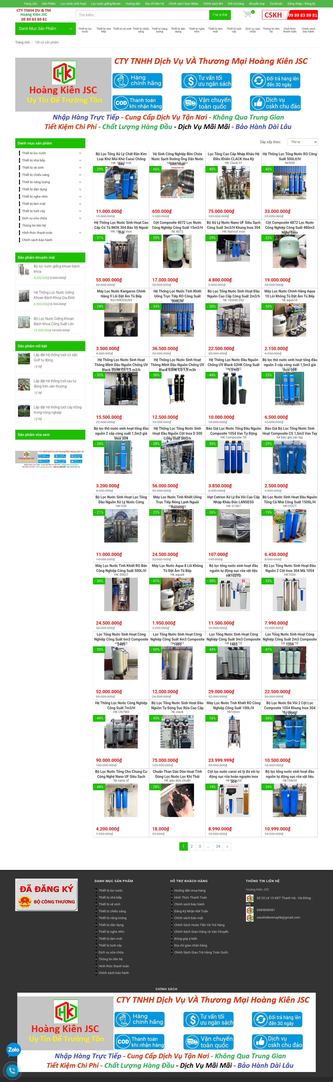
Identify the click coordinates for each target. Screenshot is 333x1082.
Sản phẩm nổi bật (32, 346)
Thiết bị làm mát (34, 204)
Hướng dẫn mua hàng (190, 890)
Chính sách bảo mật (188, 918)
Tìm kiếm (220, 15)
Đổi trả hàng (236, 3)
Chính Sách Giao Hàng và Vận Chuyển (201, 932)
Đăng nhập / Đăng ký (301, 3)
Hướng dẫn (133, 3)
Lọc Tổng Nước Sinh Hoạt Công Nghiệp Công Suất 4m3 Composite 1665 (177, 639)
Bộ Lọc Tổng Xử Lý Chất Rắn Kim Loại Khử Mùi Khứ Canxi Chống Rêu (121, 159)
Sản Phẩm (49, 3)
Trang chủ (30, 3)
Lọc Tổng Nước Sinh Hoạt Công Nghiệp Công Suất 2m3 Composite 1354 (290, 639)
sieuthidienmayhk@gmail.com (278, 918)
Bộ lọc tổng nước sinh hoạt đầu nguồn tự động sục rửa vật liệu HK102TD (233, 571)
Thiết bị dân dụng (34, 189)
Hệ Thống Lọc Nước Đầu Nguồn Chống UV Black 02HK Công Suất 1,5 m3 (234, 365)
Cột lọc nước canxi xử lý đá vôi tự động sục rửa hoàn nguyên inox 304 (234, 777)
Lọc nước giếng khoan (105, 3)
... (208, 846)
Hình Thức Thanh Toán (190, 897)
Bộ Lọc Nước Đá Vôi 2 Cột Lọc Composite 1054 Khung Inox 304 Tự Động (290, 708)
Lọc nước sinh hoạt (73, 3)
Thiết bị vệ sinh (33, 167)
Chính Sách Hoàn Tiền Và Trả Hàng (199, 925)
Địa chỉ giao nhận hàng (190, 945)
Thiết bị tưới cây (33, 211)
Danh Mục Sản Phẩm (45, 28)
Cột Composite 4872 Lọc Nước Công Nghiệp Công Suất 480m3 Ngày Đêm (289, 228)
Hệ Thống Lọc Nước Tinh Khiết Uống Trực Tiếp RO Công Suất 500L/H (177, 296)
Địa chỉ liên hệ (154, 3)
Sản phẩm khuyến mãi (36, 257)
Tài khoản (276, 3)
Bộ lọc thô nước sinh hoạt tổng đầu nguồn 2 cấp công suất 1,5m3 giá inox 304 (121, 433)
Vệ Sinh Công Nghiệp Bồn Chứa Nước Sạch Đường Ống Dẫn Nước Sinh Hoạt (178, 159)
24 (218, 846)
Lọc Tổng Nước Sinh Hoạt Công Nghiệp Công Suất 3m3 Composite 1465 (233, 639)
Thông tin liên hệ (34, 225)
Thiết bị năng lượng (36, 182)
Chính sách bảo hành (189, 904)
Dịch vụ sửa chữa (34, 218)
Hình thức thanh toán (37, 233)
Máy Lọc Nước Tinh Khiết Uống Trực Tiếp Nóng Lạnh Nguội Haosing (177, 502)
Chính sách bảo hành (37, 240)
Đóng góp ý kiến (185, 939)
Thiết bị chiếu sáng (35, 175)
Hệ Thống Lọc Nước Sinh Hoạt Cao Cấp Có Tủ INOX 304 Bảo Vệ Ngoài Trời (121, 228)
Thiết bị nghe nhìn (35, 196)
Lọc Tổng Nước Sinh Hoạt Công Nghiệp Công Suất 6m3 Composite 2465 (121, 639)
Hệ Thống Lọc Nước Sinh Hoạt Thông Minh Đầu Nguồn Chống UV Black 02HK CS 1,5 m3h (177, 365)
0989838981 (266, 910)
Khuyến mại (256, 3)
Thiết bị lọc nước (34, 153)
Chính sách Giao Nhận (183, 3)
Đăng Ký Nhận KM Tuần (191, 911)
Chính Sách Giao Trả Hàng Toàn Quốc (201, 952)
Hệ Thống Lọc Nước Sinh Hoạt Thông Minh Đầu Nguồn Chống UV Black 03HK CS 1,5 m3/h (121, 365)
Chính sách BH (213, 3)
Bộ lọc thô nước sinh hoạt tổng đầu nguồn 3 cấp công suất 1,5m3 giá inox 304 (289, 365)
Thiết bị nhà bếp (33, 160)
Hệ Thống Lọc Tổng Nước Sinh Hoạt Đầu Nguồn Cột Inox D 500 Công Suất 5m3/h (177, 433)
